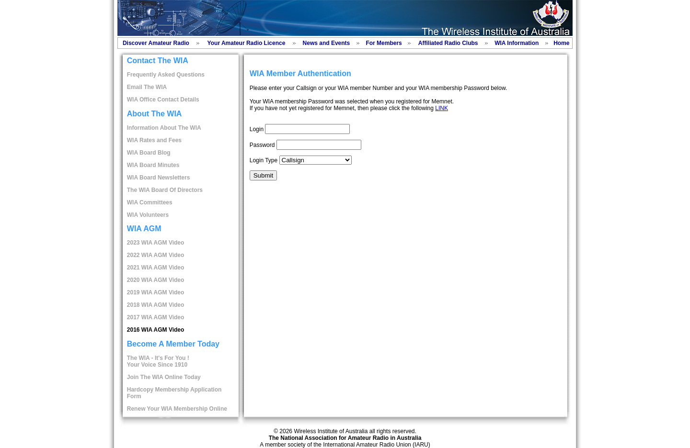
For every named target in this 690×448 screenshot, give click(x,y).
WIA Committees (149, 202)
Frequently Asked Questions (166, 74)
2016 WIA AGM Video (155, 329)
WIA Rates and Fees (154, 140)
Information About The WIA (164, 127)
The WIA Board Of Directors (165, 190)
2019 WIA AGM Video (155, 292)
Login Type (264, 160)
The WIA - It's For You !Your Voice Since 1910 (158, 361)
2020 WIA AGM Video (155, 280)
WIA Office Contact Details (163, 99)
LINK (441, 108)
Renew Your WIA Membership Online (177, 408)
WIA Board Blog (149, 152)
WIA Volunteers (148, 215)
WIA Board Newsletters (158, 177)
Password (262, 145)
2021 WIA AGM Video (155, 267)
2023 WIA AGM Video (155, 242)
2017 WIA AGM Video (155, 317)
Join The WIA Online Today (164, 377)
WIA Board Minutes (153, 165)
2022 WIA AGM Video (155, 255)
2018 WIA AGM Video (155, 305)
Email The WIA (147, 87)
